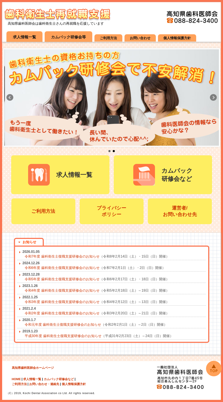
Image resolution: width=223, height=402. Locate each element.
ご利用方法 (108, 38)
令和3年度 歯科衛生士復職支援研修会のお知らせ (62, 302)
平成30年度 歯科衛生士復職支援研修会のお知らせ (63, 336)
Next (213, 97)
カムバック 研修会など (163, 175)
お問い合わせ (140, 38)
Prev (9, 97)
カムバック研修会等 (68, 37)
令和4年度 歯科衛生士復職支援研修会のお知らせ (62, 290)
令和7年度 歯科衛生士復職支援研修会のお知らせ (62, 256)
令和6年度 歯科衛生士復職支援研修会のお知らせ (62, 268)
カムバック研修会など (59, 379)
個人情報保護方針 (177, 38)
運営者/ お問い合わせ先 (180, 211)
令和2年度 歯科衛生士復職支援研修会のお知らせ (62, 313)
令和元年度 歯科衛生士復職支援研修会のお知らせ (63, 324)
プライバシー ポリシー (111, 211)
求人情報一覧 (24, 37)
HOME (16, 379)
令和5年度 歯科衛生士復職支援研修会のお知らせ (62, 279)
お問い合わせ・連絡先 (44, 384)
